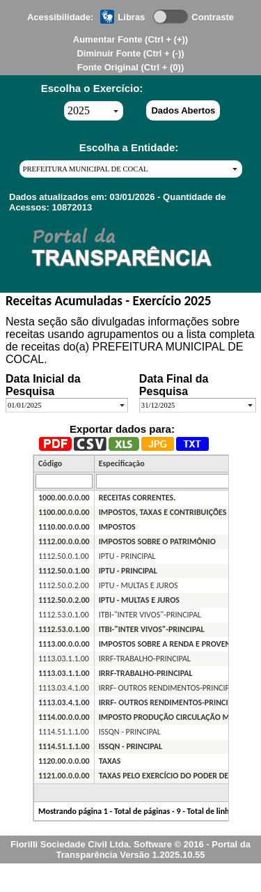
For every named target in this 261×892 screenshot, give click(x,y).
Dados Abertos (183, 110)
